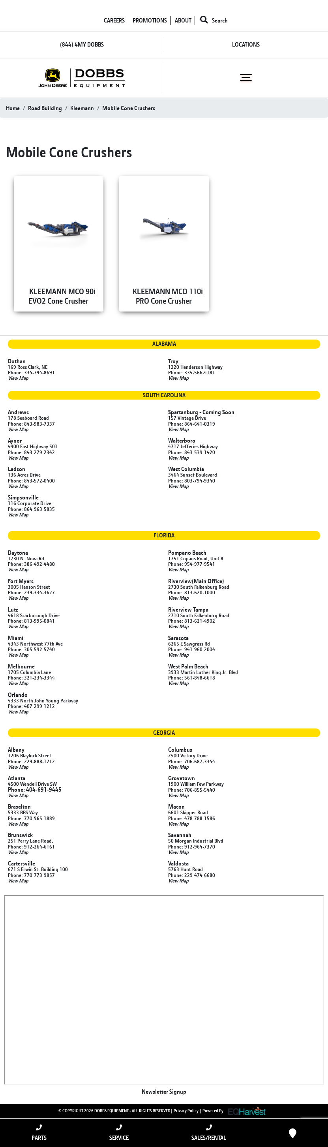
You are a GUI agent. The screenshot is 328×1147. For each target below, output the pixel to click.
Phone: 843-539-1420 (191, 452)
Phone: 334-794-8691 (31, 372)
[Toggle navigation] (246, 77)
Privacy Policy (186, 1110)
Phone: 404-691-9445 (35, 789)
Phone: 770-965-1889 (31, 818)
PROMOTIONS (150, 20)
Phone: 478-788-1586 (191, 818)
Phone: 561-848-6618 (191, 677)
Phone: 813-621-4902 (191, 621)
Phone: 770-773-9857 (31, 875)
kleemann (82, 108)
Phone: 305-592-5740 (31, 649)
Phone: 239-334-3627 (31, 592)
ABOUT (183, 20)
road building (45, 108)
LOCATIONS (246, 44)
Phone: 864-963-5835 (31, 509)
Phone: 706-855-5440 (191, 790)
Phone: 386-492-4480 (31, 564)
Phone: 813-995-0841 (31, 621)
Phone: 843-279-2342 (31, 452)
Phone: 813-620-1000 (191, 592)
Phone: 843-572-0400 (31, 480)
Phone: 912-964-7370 (191, 846)
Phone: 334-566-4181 (191, 372)
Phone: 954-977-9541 (191, 564)
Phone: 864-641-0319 (191, 424)
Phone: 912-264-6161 (31, 846)
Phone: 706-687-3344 (191, 761)
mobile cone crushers (128, 108)
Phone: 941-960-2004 (191, 649)
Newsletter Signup (164, 1091)
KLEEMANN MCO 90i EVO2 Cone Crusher (62, 296)
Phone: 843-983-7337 (31, 424)
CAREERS (114, 20)
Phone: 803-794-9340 (191, 480)
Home (13, 108)
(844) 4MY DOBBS (82, 44)
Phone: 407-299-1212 (31, 706)
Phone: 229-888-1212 (31, 761)
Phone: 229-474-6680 (191, 875)
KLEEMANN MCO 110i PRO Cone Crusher (168, 296)
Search (214, 20)
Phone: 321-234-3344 (31, 677)
